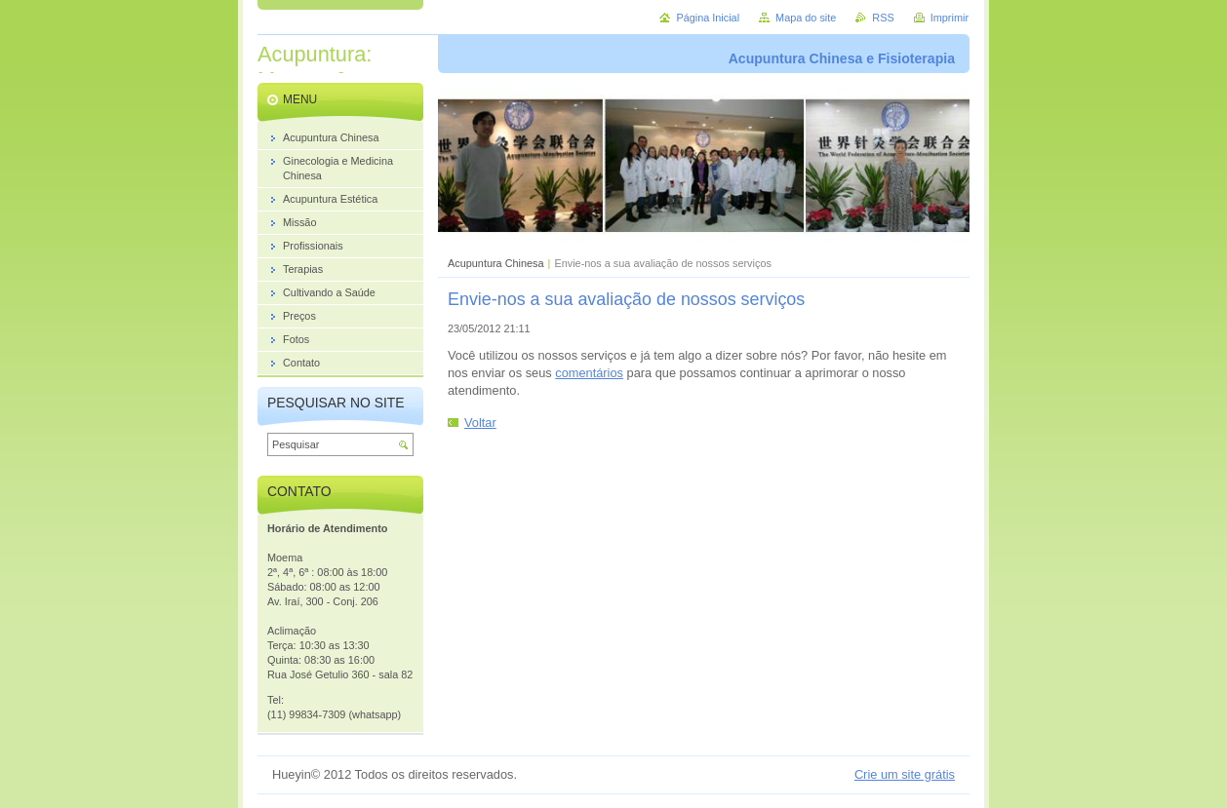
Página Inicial (707, 17)
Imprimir (949, 17)
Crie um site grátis (904, 774)
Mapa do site (805, 17)
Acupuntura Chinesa (496, 263)
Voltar (480, 422)
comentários (589, 373)
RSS (882, 17)
